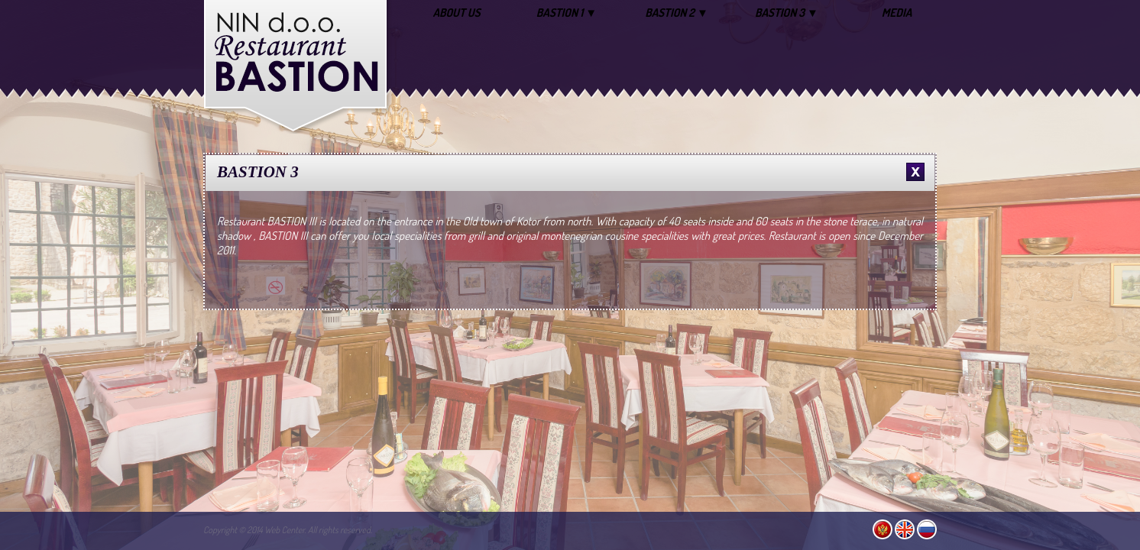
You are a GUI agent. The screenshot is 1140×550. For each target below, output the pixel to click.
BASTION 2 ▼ (676, 12)
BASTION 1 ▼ (566, 12)
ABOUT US (456, 12)
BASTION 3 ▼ (786, 12)
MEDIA (897, 12)
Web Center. (285, 529)
